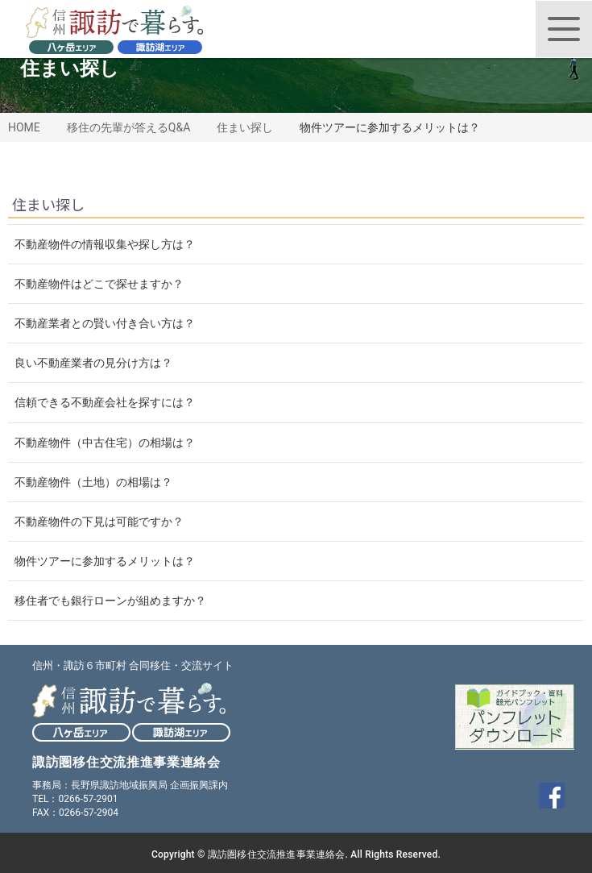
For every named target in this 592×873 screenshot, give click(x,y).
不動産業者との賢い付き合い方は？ (104, 323)
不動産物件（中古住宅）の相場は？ (104, 442)
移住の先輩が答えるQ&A (128, 127)
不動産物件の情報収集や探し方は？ (104, 244)
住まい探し (245, 127)
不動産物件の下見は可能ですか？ (99, 521)
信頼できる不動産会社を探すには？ (104, 402)
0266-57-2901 (88, 798)
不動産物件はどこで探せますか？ (99, 283)
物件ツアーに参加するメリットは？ (104, 561)
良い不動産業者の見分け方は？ (93, 362)
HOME (24, 127)
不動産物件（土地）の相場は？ (93, 482)
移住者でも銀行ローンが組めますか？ (110, 600)
